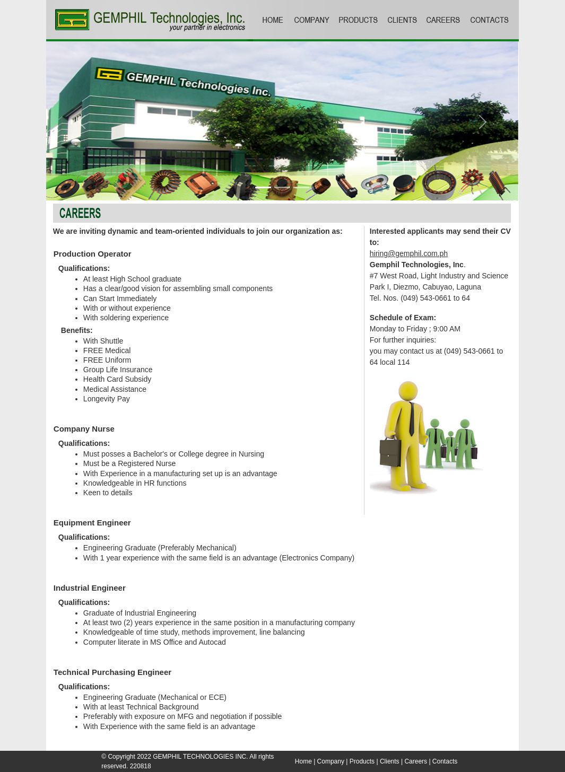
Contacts (444, 761)
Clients (389, 761)
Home (303, 761)
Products (362, 761)
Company (330, 761)
